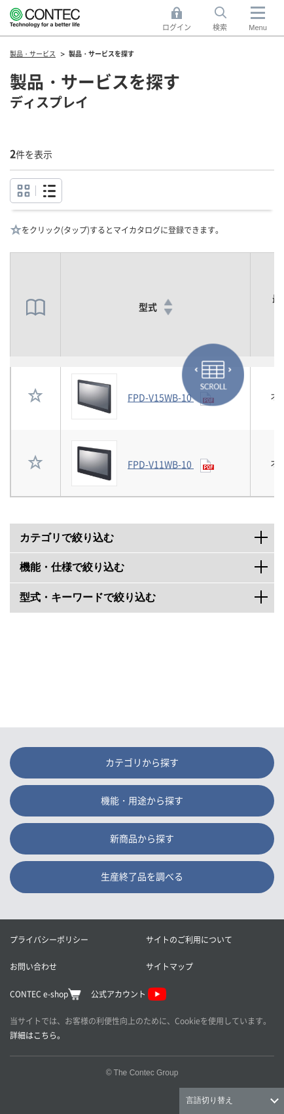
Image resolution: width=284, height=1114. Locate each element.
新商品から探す (142, 838)
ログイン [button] (180, 19)
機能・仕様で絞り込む (147, 563)
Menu (258, 27)
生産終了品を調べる (142, 876)
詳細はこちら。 (37, 1035)
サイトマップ (169, 966)
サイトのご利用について (189, 939)
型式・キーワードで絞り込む (147, 593)
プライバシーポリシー (49, 939)
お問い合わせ (33, 966)
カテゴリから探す (142, 762)
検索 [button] (227, 19)
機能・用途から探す (142, 800)
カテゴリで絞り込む (147, 533)
